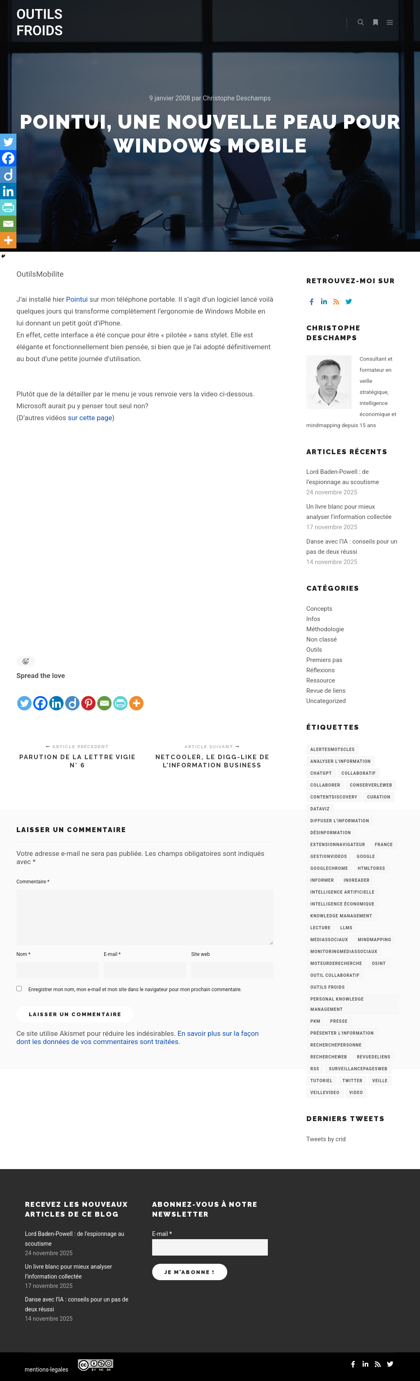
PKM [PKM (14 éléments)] (315, 1021)
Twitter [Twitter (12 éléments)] (352, 1080)
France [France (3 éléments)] (384, 844)
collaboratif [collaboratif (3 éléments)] (359, 773)
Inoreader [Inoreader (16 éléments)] (357, 880)
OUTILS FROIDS (39, 22)
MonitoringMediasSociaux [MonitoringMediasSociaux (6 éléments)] (344, 951)
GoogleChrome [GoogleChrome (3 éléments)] (329, 868)
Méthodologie (325, 629)
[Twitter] (24, 697)
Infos (313, 619)
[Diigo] (72, 697)
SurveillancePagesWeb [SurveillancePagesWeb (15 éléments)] (358, 1069)
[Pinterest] (88, 697)
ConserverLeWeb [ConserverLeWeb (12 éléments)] (371, 785)
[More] (136, 697)
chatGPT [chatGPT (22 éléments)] (321, 773)
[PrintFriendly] (120, 697)
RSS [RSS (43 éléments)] (315, 1069)
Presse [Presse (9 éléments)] (338, 1021)
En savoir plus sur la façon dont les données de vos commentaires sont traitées (137, 1037)
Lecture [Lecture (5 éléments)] (320, 928)
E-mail (112, 954)
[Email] (104, 697)
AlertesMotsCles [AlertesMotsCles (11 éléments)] (332, 749)
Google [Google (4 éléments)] (366, 856)
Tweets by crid (326, 1139)
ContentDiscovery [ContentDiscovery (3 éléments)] (334, 797)
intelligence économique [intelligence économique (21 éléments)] (342, 904)
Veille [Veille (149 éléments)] (380, 1080)
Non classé (321, 639)
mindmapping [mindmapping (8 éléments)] (374, 939)
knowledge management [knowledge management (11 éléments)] (341, 916)
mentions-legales (46, 1369)
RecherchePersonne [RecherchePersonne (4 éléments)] (336, 1045)
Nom (23, 954)
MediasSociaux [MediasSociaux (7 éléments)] (329, 939)
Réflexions (320, 670)
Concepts (319, 608)
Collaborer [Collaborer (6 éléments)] (325, 785)
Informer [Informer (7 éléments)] (322, 880)
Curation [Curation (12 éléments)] (378, 797)
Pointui (77, 299)
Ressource (320, 680)
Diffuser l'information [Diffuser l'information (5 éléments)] (340, 821)
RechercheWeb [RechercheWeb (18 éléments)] (328, 1057)
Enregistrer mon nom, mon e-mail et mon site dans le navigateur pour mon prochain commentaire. (135, 989)
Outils (314, 649)
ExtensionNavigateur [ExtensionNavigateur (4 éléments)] (337, 844)
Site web (200, 954)
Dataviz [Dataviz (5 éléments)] (320, 809)
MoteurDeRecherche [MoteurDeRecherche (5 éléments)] (336, 963)
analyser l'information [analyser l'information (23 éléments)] (340, 761)
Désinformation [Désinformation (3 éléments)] (330, 832)
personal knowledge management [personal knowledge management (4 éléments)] (337, 1004)
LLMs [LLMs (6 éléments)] (346, 928)
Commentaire (33, 882)
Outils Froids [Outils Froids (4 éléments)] (327, 987)
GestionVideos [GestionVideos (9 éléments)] (328, 856)
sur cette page (90, 418)
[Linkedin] (56, 697)
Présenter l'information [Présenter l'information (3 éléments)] (342, 1033)
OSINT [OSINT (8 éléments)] (379, 963)
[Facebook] (40, 697)
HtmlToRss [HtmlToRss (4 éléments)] (371, 868)
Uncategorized (326, 701)
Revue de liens (326, 690)
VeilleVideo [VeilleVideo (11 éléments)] (325, 1092)
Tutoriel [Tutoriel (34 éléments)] (321, 1080)
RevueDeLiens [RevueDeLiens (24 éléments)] (373, 1057)
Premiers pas (324, 660)
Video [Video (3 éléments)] (356, 1092)
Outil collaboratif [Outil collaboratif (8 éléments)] (335, 975)
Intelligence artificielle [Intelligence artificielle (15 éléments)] (342, 892)
